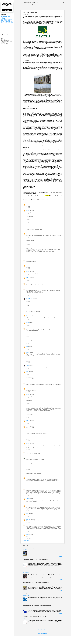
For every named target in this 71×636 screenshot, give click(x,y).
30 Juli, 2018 (28, 531)
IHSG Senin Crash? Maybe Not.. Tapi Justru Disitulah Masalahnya (36, 559)
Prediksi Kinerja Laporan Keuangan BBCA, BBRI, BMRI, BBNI (34, 616)
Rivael (27, 513)
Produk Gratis (3, 18)
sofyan (27, 365)
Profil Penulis (3, 15)
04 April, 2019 (28, 538)
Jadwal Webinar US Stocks (5, 20)
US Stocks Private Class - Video (6, 23)
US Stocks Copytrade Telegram (6, 21)
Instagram (2, 30)
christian (27, 525)
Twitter (2, 31)
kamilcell (27, 371)
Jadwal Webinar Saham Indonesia (6, 19)
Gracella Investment (29, 388)
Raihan (27, 352)
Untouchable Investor (29, 204)
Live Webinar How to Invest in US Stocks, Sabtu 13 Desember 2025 (36, 582)
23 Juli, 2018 (28, 516)
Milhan (27, 322)
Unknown (27, 210)
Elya (27, 346)
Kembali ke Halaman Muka (42, 633)
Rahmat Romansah (29, 298)
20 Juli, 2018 (28, 274)
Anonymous (28, 519)
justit (27, 233)
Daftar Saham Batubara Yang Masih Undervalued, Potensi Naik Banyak (37, 605)
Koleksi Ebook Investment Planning (7, 22)
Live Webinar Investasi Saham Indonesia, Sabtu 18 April (34, 570)
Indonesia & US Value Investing (30, 2)
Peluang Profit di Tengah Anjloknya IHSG (31, 593)
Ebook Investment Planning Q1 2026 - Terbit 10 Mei (33, 548)
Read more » (60, 556)
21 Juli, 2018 (28, 440)
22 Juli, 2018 (28, 486)
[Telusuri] (63, 2)
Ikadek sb (28, 498)
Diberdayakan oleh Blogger (42, 629)
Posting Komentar (26, 540)
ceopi (27, 328)
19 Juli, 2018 (28, 207)
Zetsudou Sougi (29, 457)
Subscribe (7, 10)
